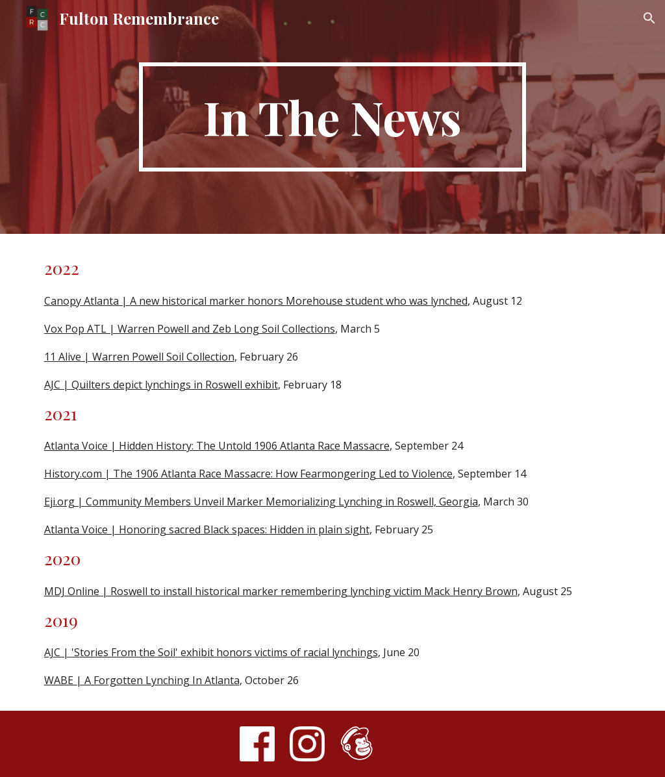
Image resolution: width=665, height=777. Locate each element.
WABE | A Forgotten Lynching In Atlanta (142, 680)
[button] (649, 18)
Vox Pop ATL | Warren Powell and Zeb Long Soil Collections (189, 329)
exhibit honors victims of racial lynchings (278, 652)
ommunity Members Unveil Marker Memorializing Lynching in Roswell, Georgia (285, 501)
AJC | (57, 652)
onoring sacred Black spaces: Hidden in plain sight (248, 529)
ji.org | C (71, 501)
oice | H (107, 529)
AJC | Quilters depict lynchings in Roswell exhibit (161, 384)
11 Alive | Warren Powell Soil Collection (139, 357)
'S (75, 652)
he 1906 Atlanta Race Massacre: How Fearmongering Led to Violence (286, 473)
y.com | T (97, 473)
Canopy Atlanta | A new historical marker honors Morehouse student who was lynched (256, 301)
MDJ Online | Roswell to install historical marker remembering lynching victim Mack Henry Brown (281, 591)
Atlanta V (66, 529)
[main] (332, 117)
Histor (59, 473)
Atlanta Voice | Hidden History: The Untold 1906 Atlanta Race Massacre (217, 446)
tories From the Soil (127, 652)
